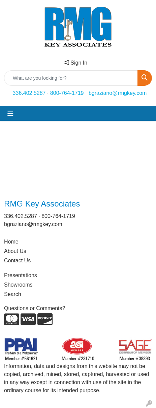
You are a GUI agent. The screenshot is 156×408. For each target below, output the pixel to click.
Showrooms (18, 285)
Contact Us (17, 260)
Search (12, 294)
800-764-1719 (67, 93)
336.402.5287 (29, 93)
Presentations (20, 275)
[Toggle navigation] (10, 113)
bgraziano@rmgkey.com (118, 93)
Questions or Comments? (34, 308)
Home (11, 242)
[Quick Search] (71, 78)
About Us (15, 251)
